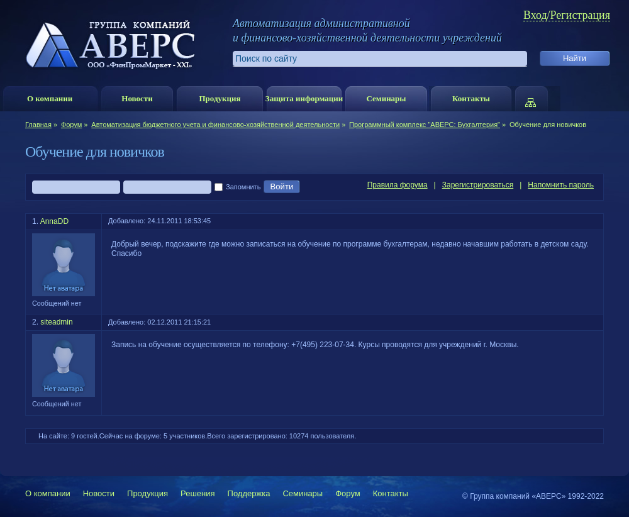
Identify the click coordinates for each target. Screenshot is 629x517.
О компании (49, 98)
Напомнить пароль (561, 185)
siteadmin (56, 322)
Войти (281, 187)
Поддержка (249, 493)
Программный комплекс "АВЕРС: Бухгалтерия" (424, 124)
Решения (197, 493)
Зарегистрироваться (477, 185)
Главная (38, 124)
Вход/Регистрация (566, 15)
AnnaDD (54, 221)
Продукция (219, 98)
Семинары (386, 98)
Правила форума (397, 185)
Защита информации (304, 98)
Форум (71, 124)
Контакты (471, 98)
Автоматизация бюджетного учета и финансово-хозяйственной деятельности (215, 124)
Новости (136, 98)
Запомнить (237, 187)
